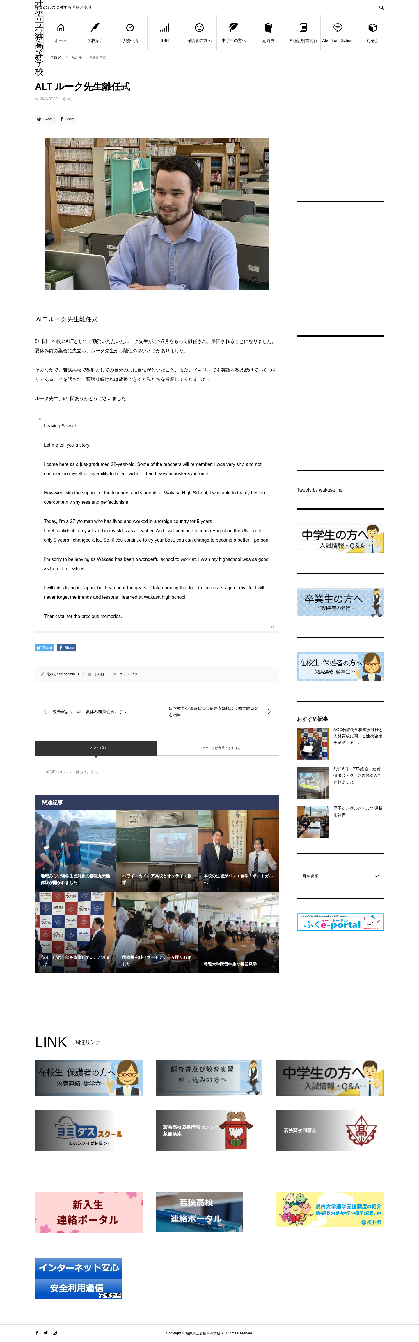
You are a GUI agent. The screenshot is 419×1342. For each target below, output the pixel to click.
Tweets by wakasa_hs (319, 489)
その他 (67, 99)
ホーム (61, 32)
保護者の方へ (199, 32)
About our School (337, 32)
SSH (164, 32)
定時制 (268, 32)
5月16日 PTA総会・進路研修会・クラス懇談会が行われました (357, 775)
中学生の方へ (234, 32)
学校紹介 (95, 32)
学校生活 (130, 32)
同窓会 (372, 32)
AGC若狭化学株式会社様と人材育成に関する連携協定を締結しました (358, 736)
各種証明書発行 (303, 32)
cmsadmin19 (69, 674)
